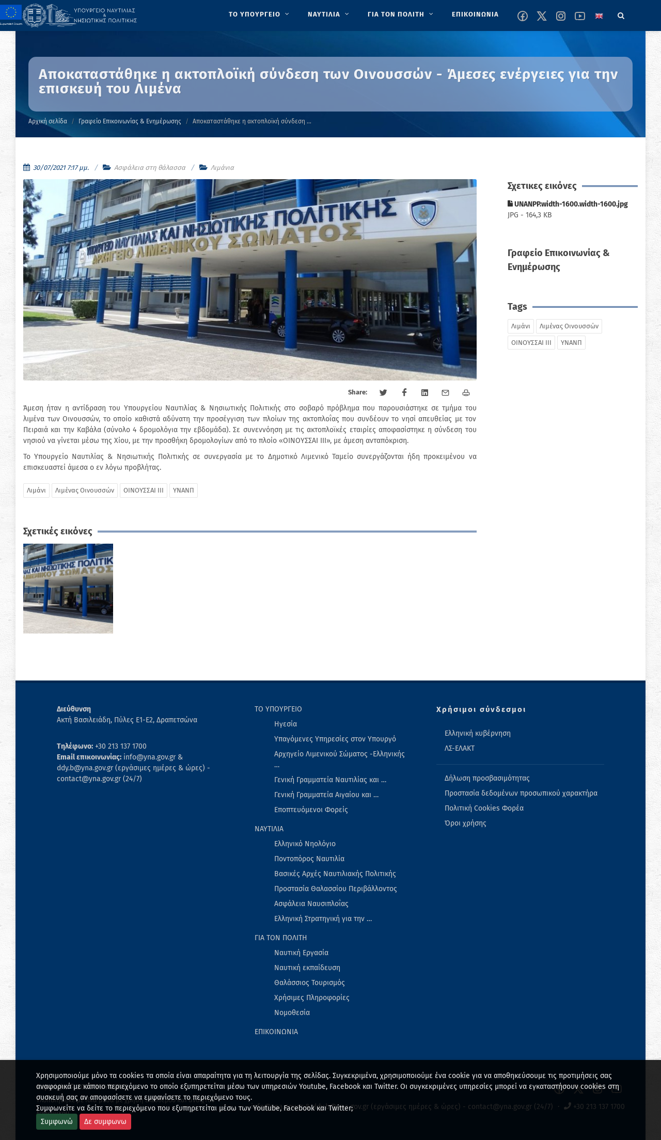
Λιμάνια (222, 167)
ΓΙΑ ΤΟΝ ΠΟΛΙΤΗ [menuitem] (281, 937)
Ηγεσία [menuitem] (285, 724)
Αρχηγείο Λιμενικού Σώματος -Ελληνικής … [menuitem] (339, 759)
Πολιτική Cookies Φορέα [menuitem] (484, 808)
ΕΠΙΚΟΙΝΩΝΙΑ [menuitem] (276, 1031)
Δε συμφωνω (105, 1121)
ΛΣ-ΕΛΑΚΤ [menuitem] (460, 748)
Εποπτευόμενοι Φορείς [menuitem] (311, 809)
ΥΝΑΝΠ (183, 490)
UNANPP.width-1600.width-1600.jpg (568, 204)
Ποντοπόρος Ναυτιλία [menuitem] (309, 858)
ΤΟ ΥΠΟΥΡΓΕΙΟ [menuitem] (278, 709)
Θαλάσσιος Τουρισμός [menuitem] (309, 982)
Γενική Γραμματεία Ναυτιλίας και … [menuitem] (330, 779)
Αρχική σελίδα (47, 121)
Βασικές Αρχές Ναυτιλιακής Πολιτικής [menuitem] (335, 873)
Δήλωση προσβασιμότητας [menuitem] (487, 778)
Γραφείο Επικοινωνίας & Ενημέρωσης (129, 121)
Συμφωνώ (57, 1121)
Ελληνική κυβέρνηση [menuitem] (478, 733)
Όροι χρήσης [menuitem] (465, 823)
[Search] (621, 14)
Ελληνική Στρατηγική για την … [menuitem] (323, 918)
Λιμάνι (36, 490)
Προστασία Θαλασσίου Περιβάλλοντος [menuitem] (335, 888)
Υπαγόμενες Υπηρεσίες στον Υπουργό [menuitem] (335, 739)
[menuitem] (260, 14)
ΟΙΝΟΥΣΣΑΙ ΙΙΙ (143, 490)
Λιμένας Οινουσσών (84, 490)
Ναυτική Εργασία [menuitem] (301, 952)
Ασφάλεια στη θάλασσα (149, 167)
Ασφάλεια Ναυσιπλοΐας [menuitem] (311, 903)
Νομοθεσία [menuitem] (292, 1012)
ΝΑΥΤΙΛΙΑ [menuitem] (269, 829)
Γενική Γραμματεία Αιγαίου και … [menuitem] (326, 794)
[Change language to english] (599, 16)
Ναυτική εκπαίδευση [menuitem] (307, 967)
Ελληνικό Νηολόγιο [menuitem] (305, 844)
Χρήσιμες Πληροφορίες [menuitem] (312, 997)
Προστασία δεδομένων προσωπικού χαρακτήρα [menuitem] (521, 793)
